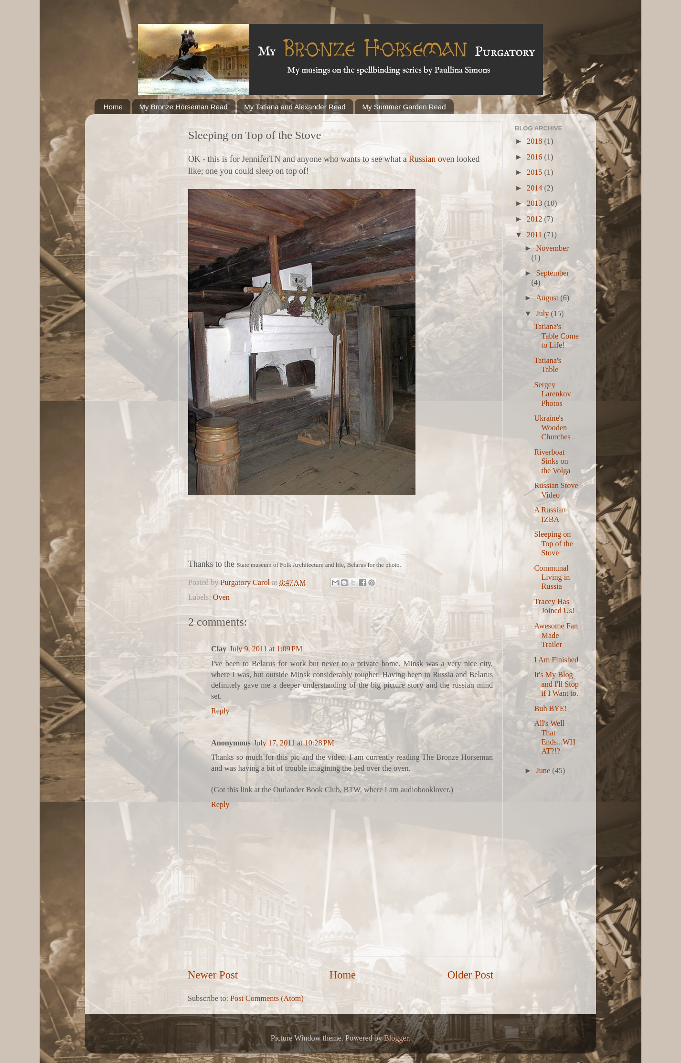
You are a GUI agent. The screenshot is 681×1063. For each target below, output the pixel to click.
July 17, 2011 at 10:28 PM (294, 743)
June (544, 770)
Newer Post (213, 975)
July (543, 313)
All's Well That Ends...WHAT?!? (554, 737)
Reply (220, 711)
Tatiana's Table (547, 365)
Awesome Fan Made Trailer (556, 635)
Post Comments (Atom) (267, 998)
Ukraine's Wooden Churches (552, 427)
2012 (535, 219)
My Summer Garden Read (404, 107)
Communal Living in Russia (552, 577)
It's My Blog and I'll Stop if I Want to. (556, 684)
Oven (221, 597)
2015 (535, 172)
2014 (535, 188)
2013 (535, 203)
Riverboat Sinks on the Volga (552, 461)
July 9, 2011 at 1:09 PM (265, 649)
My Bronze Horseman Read (183, 107)
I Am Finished (556, 660)
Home (113, 107)
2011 (535, 235)
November (552, 248)
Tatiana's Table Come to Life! (556, 336)
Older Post (470, 975)
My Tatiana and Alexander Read (294, 107)
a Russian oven (429, 159)
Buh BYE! (550, 708)
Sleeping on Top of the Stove (553, 543)
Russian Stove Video (556, 490)
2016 (535, 157)
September (552, 273)
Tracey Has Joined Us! (554, 606)
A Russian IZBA (549, 514)
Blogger (396, 1038)
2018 (535, 141)
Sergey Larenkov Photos (552, 394)
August (548, 298)
